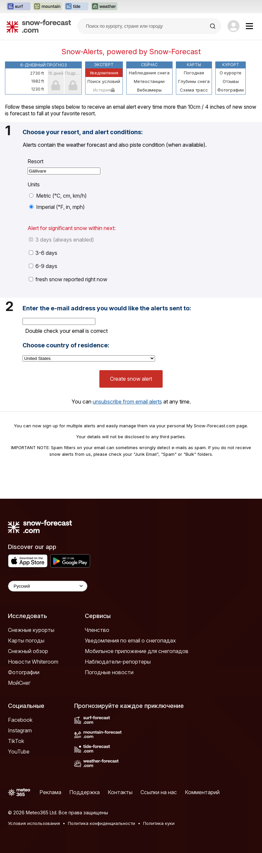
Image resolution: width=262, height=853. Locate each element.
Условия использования (34, 823)
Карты (194, 64)
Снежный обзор (28, 651)
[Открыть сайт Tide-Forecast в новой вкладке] (76, 6)
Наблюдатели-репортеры (118, 661)
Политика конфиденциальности (101, 823)
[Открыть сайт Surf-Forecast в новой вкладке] (18, 6)
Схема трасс (194, 90)
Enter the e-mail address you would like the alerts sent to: (107, 308)
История (104, 90)
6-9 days (43, 266)
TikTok (16, 741)
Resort (35, 161)
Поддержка (84, 792)
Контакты (120, 792)
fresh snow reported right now (68, 279)
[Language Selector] (47, 586)
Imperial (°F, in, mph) (57, 207)
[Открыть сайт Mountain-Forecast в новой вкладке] (47, 6)
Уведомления (103, 72)
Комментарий (202, 792)
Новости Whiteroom (33, 661)
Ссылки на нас (158, 792)
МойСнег (19, 682)
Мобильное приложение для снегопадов (136, 651)
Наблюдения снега (149, 72)
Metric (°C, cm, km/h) (58, 195)
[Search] (213, 26)
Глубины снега (194, 81)
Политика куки (159, 823)
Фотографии (230, 90)
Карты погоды (26, 640)
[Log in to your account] (233, 26)
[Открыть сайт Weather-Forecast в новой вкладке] (104, 6)
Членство (97, 630)
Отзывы (231, 81)
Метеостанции (149, 81)
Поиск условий (103, 81)
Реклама (50, 792)
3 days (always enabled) (61, 239)
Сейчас (149, 64)
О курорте (230, 72)
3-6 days (43, 253)
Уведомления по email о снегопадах (130, 640)
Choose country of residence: (66, 345)
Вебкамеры (149, 90)
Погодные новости (109, 672)
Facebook (20, 720)
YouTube (18, 751)
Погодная (194, 72)
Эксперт (104, 64)
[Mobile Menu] (249, 26)
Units (33, 184)
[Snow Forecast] (39, 26)
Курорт (230, 64)
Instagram (20, 730)
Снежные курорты (31, 630)
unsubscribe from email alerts (127, 401)
